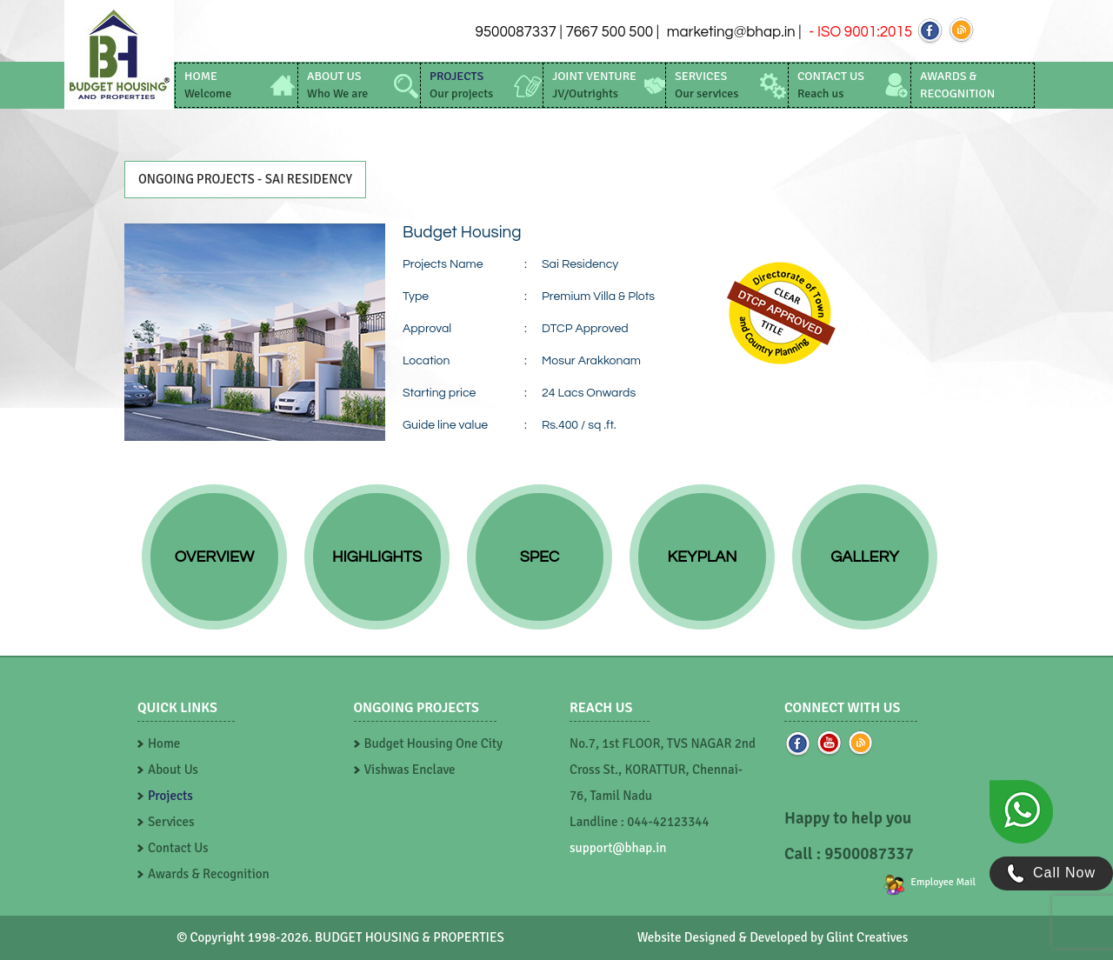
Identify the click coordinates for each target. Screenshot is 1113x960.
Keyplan (702, 557)
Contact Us (178, 848)
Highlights (377, 557)
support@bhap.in (618, 848)
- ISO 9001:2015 (859, 32)
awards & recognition (957, 85)
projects (461, 85)
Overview (214, 557)
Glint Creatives (867, 937)
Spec (540, 557)
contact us (830, 85)
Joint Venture (594, 85)
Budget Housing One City (433, 743)
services (706, 85)
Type (416, 296)
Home (164, 743)
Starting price (439, 393)
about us (337, 85)
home (207, 85)
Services (171, 822)
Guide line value (445, 425)
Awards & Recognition (209, 874)
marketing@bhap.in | (734, 32)
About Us (173, 769)
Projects (170, 795)
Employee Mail (943, 882)
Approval (427, 329)
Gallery (864, 557)
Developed (779, 937)
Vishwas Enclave (410, 769)
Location (426, 361)
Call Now (1051, 873)
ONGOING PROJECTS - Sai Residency (245, 179)
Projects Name (443, 264)
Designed (710, 937)
